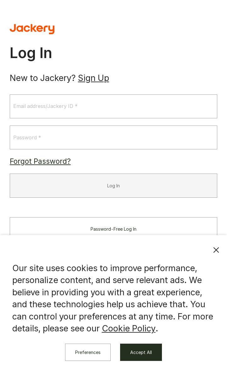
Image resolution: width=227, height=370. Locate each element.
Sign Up (93, 78)
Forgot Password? (40, 162)
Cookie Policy (129, 328)
